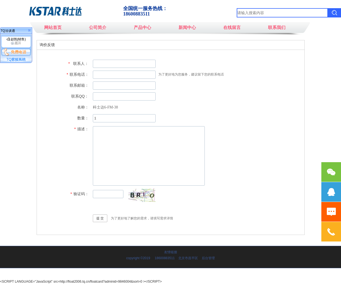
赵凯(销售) (16, 41)
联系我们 (277, 27)
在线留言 (232, 27)
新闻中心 (187, 27)
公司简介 (97, 27)
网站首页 (53, 27)
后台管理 (208, 258)
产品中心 (142, 27)
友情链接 (170, 252)
